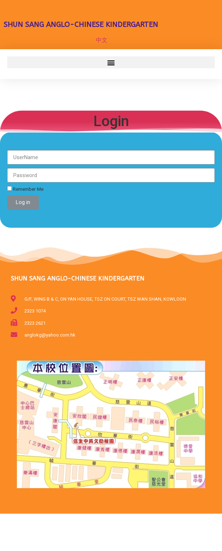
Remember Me (25, 189)
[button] (111, 62)
